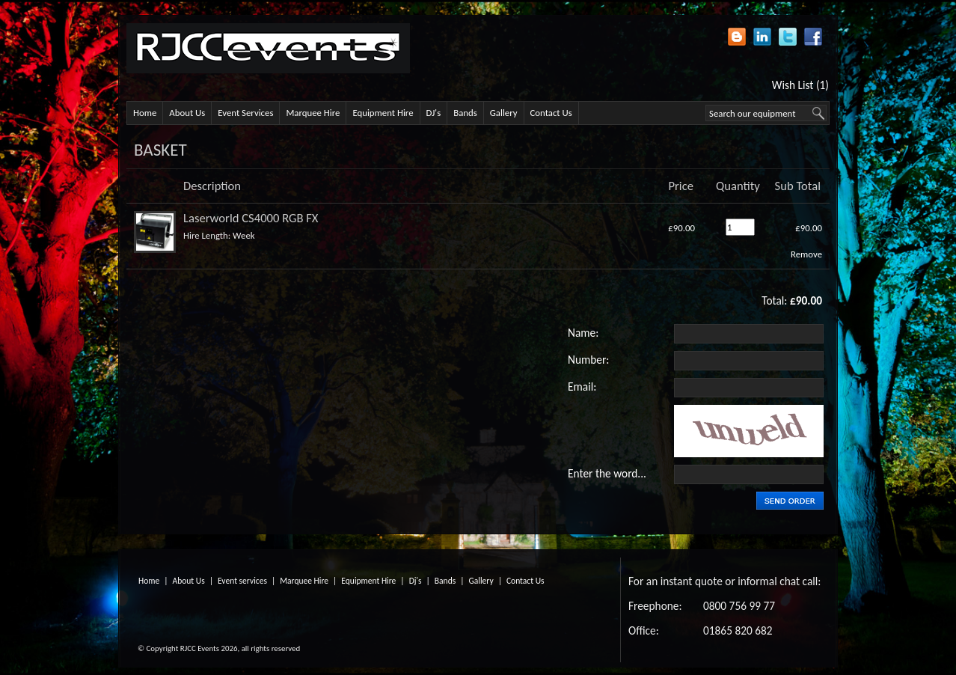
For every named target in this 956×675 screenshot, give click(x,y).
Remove (806, 254)
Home (144, 112)
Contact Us (551, 112)
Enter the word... (607, 473)
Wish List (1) (800, 85)
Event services (242, 580)
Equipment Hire (382, 112)
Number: (588, 359)
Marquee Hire (313, 112)
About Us (187, 112)
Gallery (504, 112)
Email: (582, 386)
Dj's (415, 580)
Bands (465, 112)
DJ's (433, 112)
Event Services (245, 112)
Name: (583, 333)
